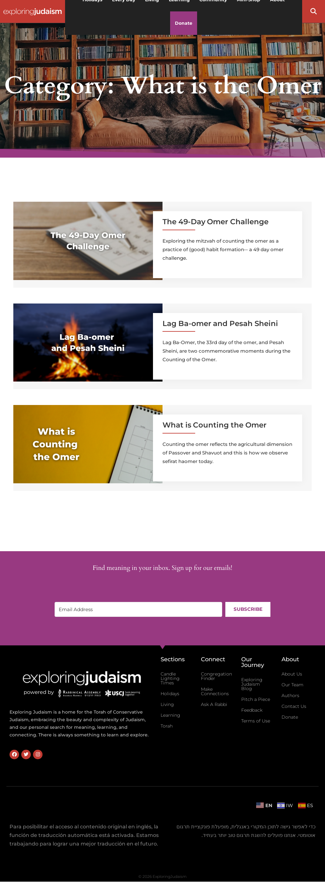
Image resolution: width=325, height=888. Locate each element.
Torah (167, 726)
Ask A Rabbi (214, 704)
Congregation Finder (216, 676)
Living (167, 704)
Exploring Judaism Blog (251, 684)
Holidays (170, 693)
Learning (170, 715)
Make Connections (215, 691)
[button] (313, 11)
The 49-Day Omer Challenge (215, 221)
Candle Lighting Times (170, 678)
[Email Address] (138, 609)
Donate (183, 23)
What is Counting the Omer (214, 425)
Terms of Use (255, 721)
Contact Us (294, 706)
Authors (290, 695)
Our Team (292, 685)
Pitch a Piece (255, 699)
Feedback (251, 710)
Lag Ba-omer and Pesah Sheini (220, 323)
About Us (292, 674)
